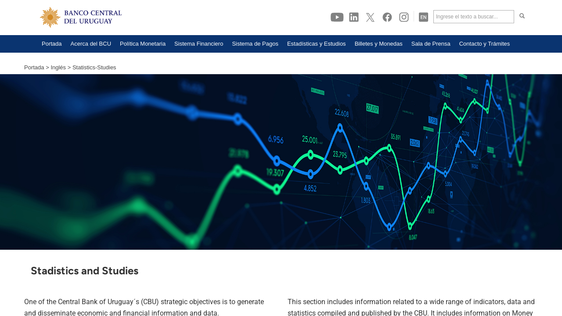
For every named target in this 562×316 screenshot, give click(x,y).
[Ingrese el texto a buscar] (473, 16)
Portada (34, 67)
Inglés (58, 67)
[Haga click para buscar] (522, 16)
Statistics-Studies (94, 67)
